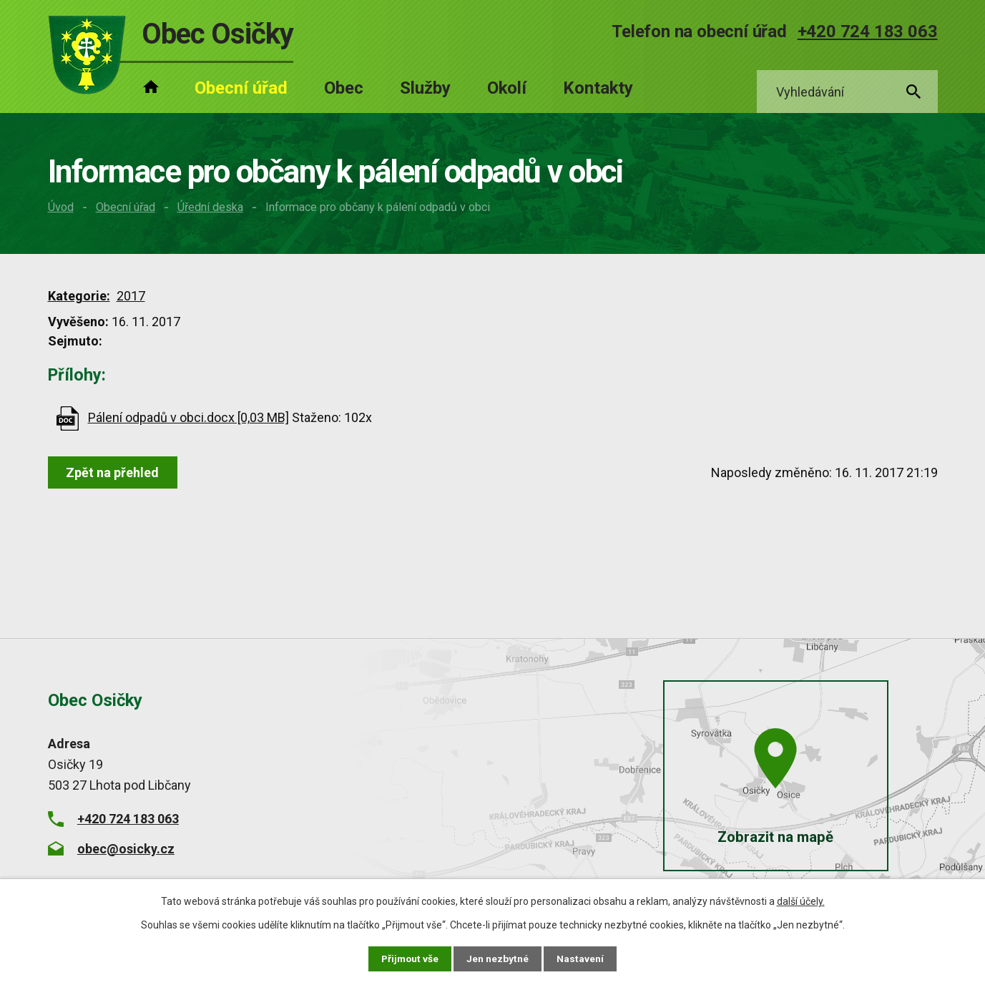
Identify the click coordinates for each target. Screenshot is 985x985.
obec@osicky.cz (126, 848)
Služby (425, 88)
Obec (343, 88)
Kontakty (598, 88)
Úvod (61, 207)
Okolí (506, 88)
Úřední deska (210, 207)
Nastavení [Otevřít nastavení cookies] (581, 958)
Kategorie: (79, 295)
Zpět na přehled (113, 472)
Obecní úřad (125, 207)
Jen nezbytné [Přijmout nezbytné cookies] (499, 958)
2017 (131, 295)
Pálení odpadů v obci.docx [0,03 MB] (188, 417)
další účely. (801, 901)
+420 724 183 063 (868, 31)
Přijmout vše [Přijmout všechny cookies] (410, 958)
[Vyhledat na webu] (847, 92)
